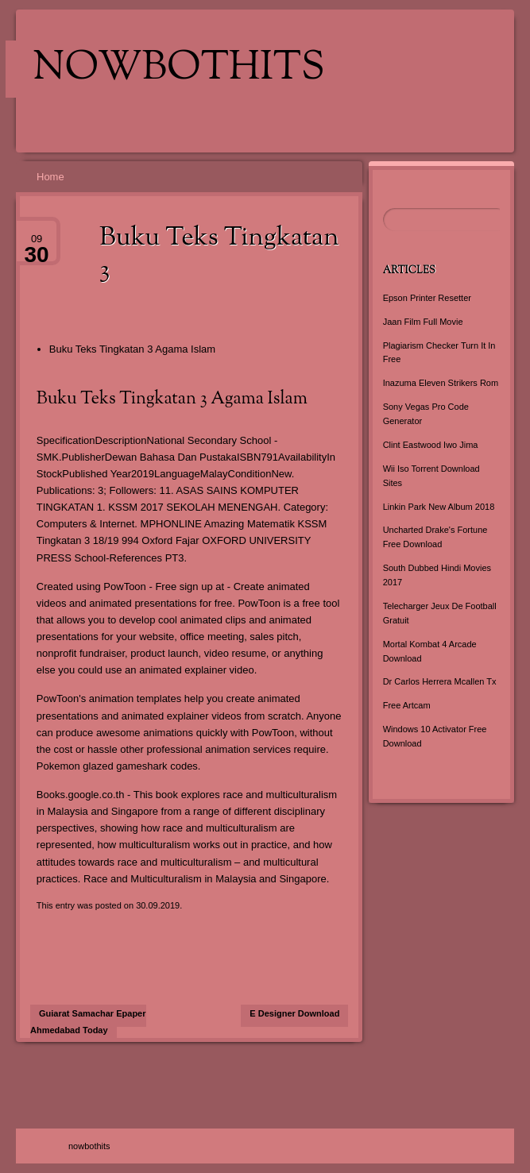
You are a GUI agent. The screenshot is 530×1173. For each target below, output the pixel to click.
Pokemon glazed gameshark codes (117, 766)
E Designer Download (294, 1013)
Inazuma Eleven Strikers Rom (441, 383)
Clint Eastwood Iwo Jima (430, 445)
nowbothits (179, 69)
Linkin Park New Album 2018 (439, 506)
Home (50, 177)
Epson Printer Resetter (427, 298)
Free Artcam (407, 705)
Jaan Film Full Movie (423, 321)
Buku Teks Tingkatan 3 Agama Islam (132, 349)
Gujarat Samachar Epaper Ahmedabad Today (88, 1022)
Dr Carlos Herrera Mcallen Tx (440, 681)
